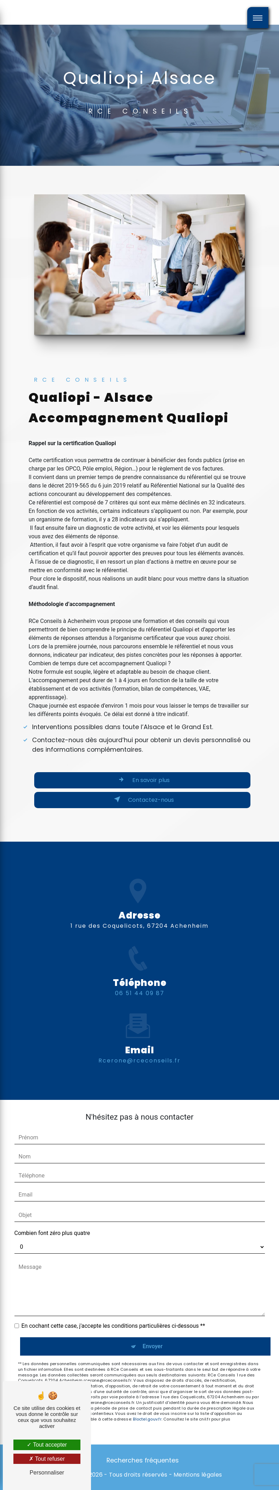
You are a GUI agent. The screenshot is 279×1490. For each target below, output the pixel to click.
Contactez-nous (142, 799)
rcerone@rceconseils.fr (139, 1048)
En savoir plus (142, 780)
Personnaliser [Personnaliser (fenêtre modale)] (47, 1473)
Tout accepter (47, 1445)
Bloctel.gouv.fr (147, 1419)
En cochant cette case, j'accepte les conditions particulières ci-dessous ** (113, 1325)
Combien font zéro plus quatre (52, 1233)
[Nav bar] (257, 17)
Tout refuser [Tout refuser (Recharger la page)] (47, 1459)
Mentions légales (198, 1475)
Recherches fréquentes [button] (143, 1460)
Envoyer (152, 1346)
